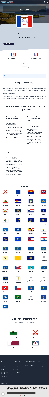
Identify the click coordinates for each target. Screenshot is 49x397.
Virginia (5, 301)
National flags (5, 358)
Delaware (43, 205)
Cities (14, 364)
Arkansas (44, 195)
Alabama (5, 195)
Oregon (43, 271)
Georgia (18, 214)
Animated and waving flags (35, 58)
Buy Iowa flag (8, 43)
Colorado (18, 205)
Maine (18, 233)
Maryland (31, 233)
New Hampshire (43, 252)
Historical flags (16, 372)
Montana (5, 252)
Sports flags (16, 375)
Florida (5, 214)
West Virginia (31, 299)
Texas (18, 291)
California (5, 205)
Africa (2, 361)
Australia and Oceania (6, 366)
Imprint (39, 361)
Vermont (44, 291)
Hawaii (30, 214)
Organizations (16, 369)
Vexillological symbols (30, 361)
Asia (2, 364)
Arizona (31, 195)
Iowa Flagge (4, 383)
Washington (18, 301)
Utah (31, 291)
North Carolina (43, 260)
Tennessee (5, 291)
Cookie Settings (41, 366)
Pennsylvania (5, 282)
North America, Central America (4, 373)
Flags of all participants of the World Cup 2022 (29, 365)
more (42, 392)
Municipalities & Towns (18, 366)
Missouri (43, 243)
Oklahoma (31, 271)
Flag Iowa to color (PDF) (24, 67)
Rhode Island (18, 282)
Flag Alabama (35, 337)
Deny (13, 392)
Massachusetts (43, 233)
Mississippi (30, 243)
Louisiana (5, 233)
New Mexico (18, 262)
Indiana (18, 224)
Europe (2, 369)
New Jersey (5, 262)
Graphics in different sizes (13, 58)
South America (4, 376)
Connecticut (31, 205)
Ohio (18, 271)
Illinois (5, 224)
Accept (27, 392)
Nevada (31, 252)
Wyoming (5, 310)
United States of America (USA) (24, 37)
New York (31, 262)
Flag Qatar (13, 348)
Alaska (18, 195)
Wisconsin (43, 301)
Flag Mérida (35, 348)
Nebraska (18, 252)
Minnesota (18, 243)
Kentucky (43, 224)
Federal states (16, 361)
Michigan (5, 243)
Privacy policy (40, 364)
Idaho (43, 214)
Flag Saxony (13, 337)
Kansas (30, 224)
